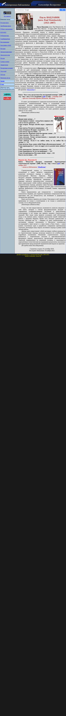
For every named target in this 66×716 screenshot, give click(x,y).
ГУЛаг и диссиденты (7, 29)
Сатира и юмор (5, 61)
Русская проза (5, 22)
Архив (2, 81)
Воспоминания (5, 42)
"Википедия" (31, 90)
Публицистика (5, 35)
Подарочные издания (7, 68)
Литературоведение (6, 52)
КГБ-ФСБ (3, 32)
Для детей (3, 71)
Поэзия (3, 58)
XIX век (3, 74)
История (3, 48)
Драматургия (4, 65)
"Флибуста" (41, 167)
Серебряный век (5, 39)
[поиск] (36, 10)
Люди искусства (5, 55)
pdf (44, 96)
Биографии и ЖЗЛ (6, 45)
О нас (2, 84)
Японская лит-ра (5, 78)
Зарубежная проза (6, 26)
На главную (7, 16)
